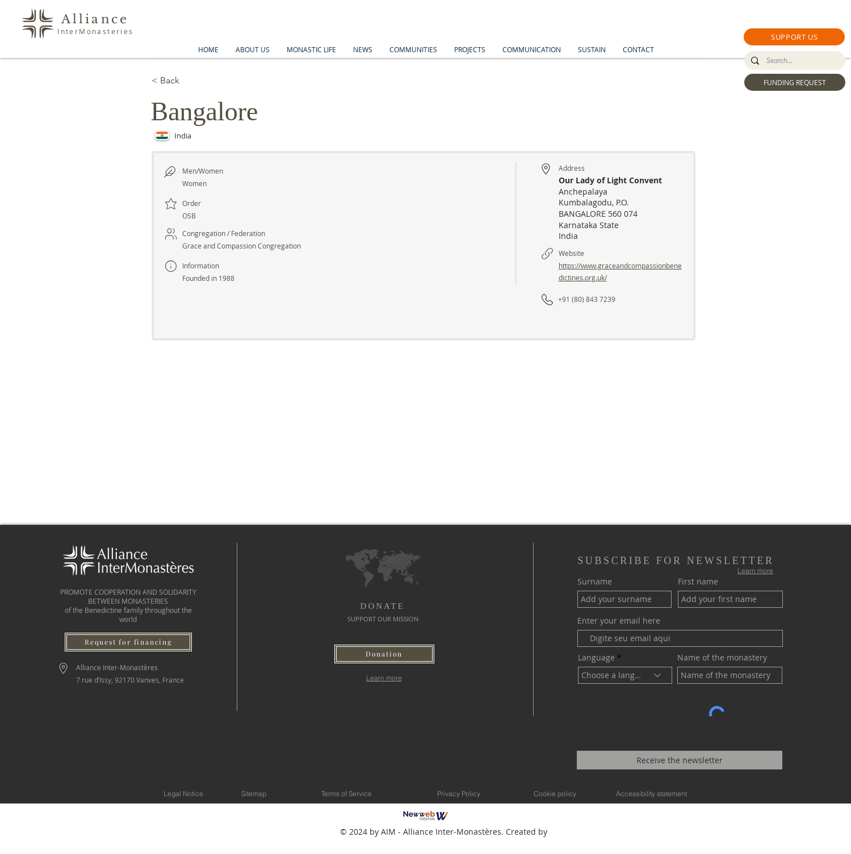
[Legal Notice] (184, 793)
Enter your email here (618, 621)
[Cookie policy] (555, 793)
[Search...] (793, 60)
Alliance (95, 19)
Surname (594, 582)
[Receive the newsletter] (679, 760)
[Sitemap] (254, 793)
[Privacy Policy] (458, 793)
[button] (794, 36)
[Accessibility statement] (651, 793)
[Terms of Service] (347, 793)
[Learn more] (384, 677)
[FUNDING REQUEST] (794, 82)
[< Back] (192, 80)
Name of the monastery (722, 658)
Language (596, 658)
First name (698, 582)
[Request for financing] (128, 642)
